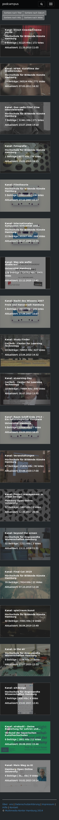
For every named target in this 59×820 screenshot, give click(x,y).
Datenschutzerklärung (27, 804)
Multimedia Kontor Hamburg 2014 (24, 810)
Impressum (48, 804)
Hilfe (5, 807)
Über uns (7, 804)
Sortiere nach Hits (12, 18)
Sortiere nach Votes (33, 18)
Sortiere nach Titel (12, 13)
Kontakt (14, 807)
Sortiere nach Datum (35, 13)
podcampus (10, 4)
